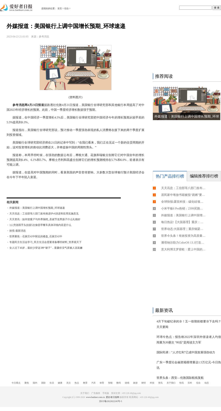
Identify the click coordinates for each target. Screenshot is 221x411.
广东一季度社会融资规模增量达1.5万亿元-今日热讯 (189, 365)
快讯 (181, 383)
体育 (102, 383)
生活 (52, 383)
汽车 (93, 383)
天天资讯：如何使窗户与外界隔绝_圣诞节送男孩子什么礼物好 (44, 219)
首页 (59, 8)
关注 (68, 383)
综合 (66, 8)
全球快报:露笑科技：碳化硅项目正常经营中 (183, 201)
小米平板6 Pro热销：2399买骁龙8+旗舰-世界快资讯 (183, 208)
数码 (118, 383)
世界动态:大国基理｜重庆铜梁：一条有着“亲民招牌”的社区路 (183, 228)
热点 (77, 383)
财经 (143, 383)
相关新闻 (12, 202)
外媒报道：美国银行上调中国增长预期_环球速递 (37, 208)
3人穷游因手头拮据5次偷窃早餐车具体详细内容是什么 (40, 225)
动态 (206, 383)
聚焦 (26, 383)
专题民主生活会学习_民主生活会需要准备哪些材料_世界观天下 (45, 242)
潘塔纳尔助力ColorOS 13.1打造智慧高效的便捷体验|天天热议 (183, 242)
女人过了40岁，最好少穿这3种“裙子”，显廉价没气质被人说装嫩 (46, 247)
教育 (85, 383)
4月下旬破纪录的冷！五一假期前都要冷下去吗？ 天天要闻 (189, 324)
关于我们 (171, 383)
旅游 (135, 383)
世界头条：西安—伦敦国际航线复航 (180, 377)
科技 (152, 383)
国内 (35, 383)
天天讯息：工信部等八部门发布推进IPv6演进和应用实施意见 (44, 213)
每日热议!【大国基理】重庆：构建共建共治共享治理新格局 (183, 222)
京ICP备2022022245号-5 (110, 401)
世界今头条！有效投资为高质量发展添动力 (183, 235)
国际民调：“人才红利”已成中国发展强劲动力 (186, 352)
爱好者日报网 (112, 397)
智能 (110, 383)
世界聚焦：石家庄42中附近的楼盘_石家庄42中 (35, 236)
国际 (43, 383)
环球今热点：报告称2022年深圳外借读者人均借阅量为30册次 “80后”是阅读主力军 (189, 339)
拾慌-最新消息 (17, 230)
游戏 (127, 383)
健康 (60, 383)
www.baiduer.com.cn (95, 397)
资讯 (160, 383)
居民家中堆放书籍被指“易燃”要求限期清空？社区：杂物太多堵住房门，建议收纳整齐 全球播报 (183, 194)
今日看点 (16, 383)
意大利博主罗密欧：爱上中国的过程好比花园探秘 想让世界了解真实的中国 (183, 249)
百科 (190, 383)
